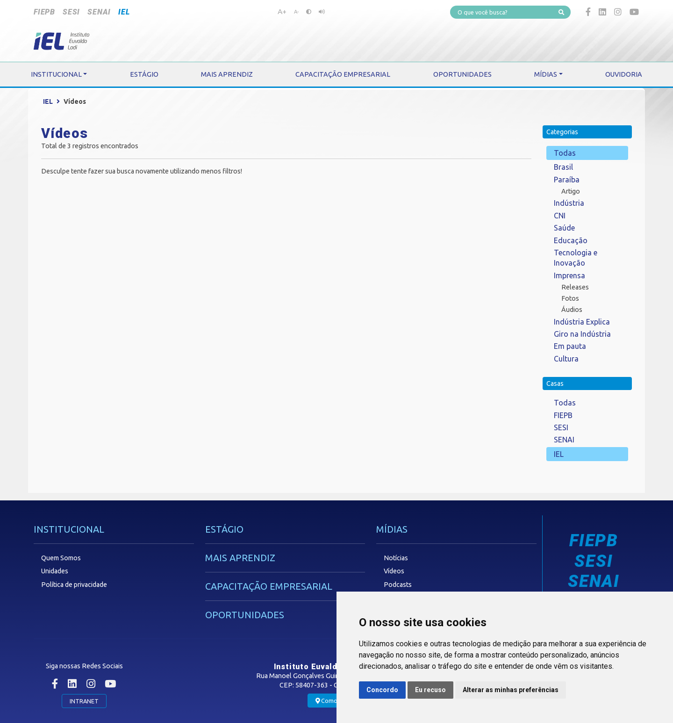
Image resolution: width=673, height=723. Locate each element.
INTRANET (84, 701)
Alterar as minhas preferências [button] (510, 690)
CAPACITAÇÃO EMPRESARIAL (268, 586)
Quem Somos (61, 558)
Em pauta (570, 346)
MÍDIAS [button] (545, 74)
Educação (570, 240)
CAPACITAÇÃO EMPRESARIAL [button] (342, 74)
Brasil (563, 167)
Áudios (571, 309)
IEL (123, 11)
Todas (565, 153)
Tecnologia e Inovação (575, 257)
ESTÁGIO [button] (144, 74)
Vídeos (394, 571)
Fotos (570, 298)
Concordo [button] (382, 690)
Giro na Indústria (582, 334)
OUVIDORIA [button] (623, 74)
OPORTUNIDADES (244, 614)
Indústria (569, 203)
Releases (575, 287)
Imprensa (569, 275)
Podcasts (398, 584)
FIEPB (44, 11)
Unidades (54, 571)
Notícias (396, 558)
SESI (71, 11)
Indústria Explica (582, 322)
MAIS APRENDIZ (240, 557)
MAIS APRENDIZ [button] (227, 74)
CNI (560, 215)
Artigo (570, 191)
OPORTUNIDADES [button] (462, 74)
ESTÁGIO (224, 529)
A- (296, 11)
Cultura (566, 358)
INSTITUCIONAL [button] (56, 74)
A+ (282, 11)
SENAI (99, 11)
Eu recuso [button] (430, 690)
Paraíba (567, 179)
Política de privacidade (74, 584)
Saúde (564, 228)
